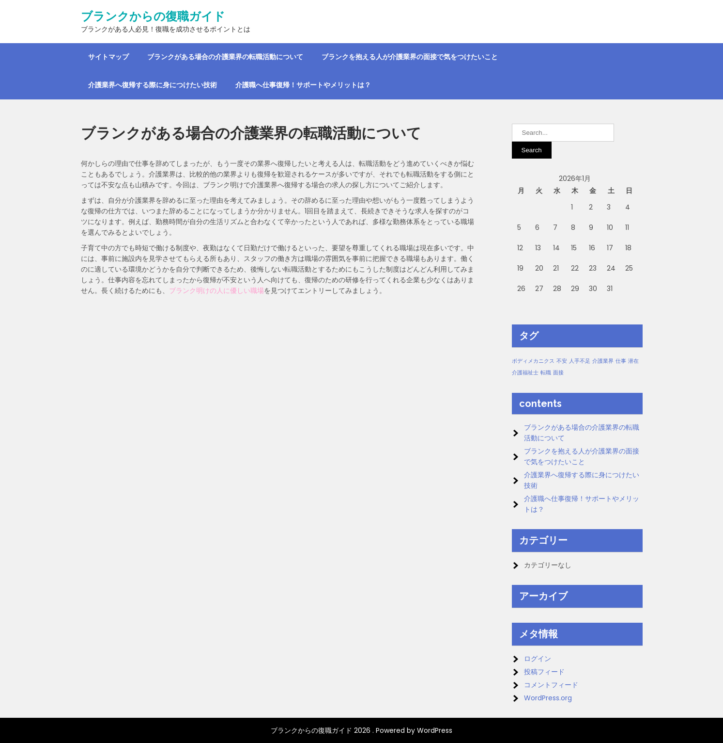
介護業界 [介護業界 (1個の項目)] (603, 361)
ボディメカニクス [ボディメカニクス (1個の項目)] (533, 361)
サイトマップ (108, 57)
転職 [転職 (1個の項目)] (545, 372)
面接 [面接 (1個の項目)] (558, 372)
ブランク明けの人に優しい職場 (216, 290)
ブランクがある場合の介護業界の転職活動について (225, 57)
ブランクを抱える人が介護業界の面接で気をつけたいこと (410, 57)
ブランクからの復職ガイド (153, 16)
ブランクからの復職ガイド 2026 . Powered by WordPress (361, 730)
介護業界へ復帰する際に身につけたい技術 (152, 85)
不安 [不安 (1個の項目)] (561, 361)
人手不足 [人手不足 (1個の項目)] (579, 361)
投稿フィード (544, 672)
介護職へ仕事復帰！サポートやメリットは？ (303, 85)
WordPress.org (548, 698)
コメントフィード (551, 685)
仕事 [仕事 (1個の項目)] (620, 361)
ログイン (537, 658)
